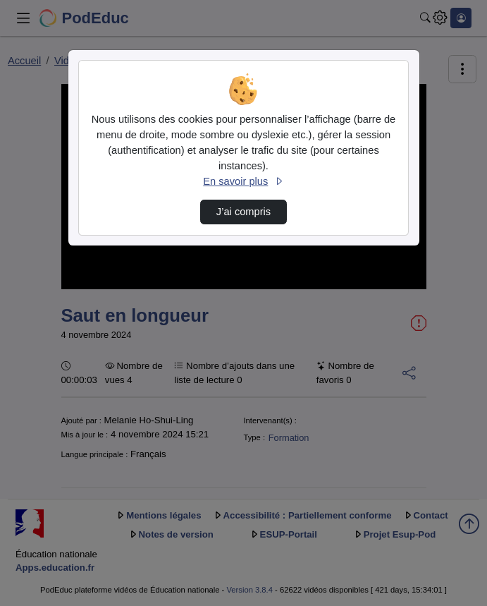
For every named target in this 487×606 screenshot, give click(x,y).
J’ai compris (243, 211)
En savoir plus (243, 181)
